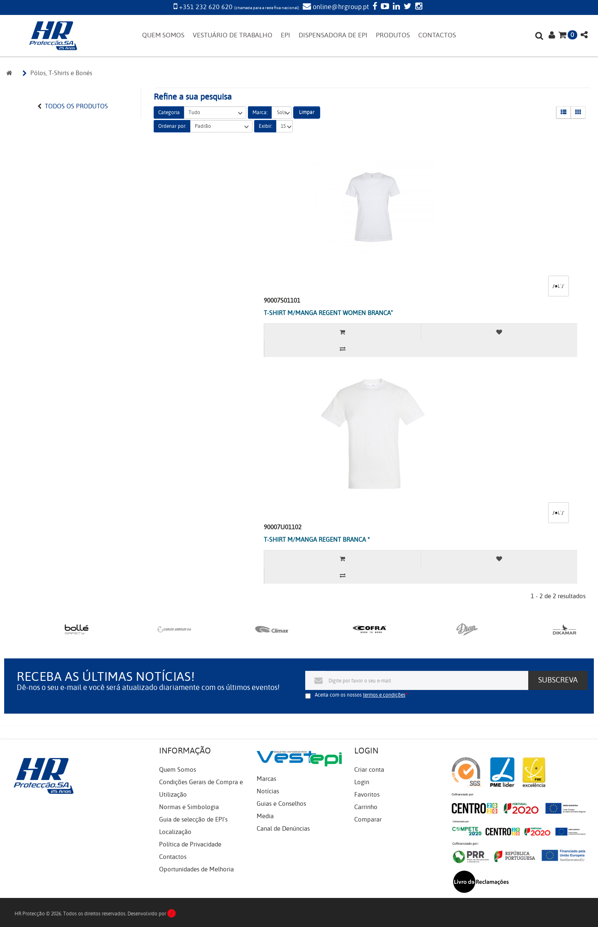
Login (361, 782)
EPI (285, 35)
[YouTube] (384, 7)
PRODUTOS (393, 35)
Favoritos (367, 794)
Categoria (169, 112)
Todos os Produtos (76, 106)
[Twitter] (407, 7)
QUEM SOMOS (163, 35)
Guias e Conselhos (281, 803)
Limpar (306, 112)
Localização (175, 832)
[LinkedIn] (395, 7)
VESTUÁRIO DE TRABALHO (232, 35)
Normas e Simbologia (189, 807)
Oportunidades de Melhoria (196, 869)
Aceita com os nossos (360, 695)
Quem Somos (177, 769)
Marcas (266, 778)
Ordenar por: (172, 126)
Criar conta (369, 769)
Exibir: (265, 126)
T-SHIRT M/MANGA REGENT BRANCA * (317, 539)
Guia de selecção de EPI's (193, 819)
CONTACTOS (437, 35)
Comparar (368, 819)
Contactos (172, 856)
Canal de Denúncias (283, 828)
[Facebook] (373, 7)
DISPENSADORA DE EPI (333, 35)
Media (265, 816)
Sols (281, 113)
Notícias (268, 791)
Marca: (259, 112)
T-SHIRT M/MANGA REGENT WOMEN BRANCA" (328, 313)
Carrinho (365, 807)
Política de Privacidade (190, 844)
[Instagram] (417, 7)
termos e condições (384, 695)
